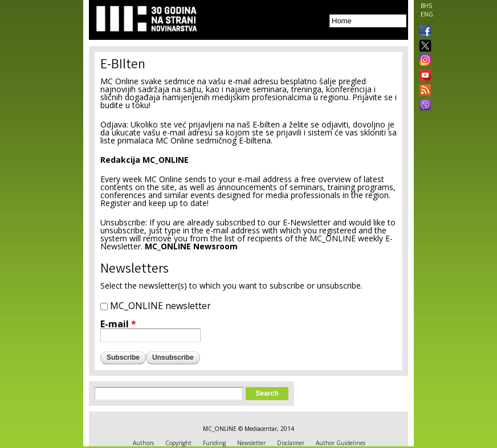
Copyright (178, 443)
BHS (426, 6)
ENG (427, 14)
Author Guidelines (340, 443)
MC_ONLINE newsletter (160, 305)
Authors (143, 443)
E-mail (118, 323)
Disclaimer (290, 443)
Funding (214, 443)
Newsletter (251, 443)
